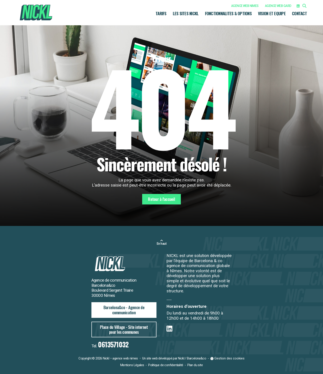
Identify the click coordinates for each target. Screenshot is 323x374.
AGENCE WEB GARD (278, 6)
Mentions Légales (132, 365)
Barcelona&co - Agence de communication (123, 309)
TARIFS (161, 13)
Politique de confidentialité (165, 365)
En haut (161, 243)
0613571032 (113, 344)
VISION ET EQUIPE (272, 13)
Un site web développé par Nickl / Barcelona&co (174, 358)
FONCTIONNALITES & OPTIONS (228, 13)
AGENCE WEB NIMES (245, 6)
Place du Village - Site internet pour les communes (124, 329)
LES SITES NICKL (186, 13)
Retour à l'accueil (161, 199)
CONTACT (299, 13)
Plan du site (195, 365)
